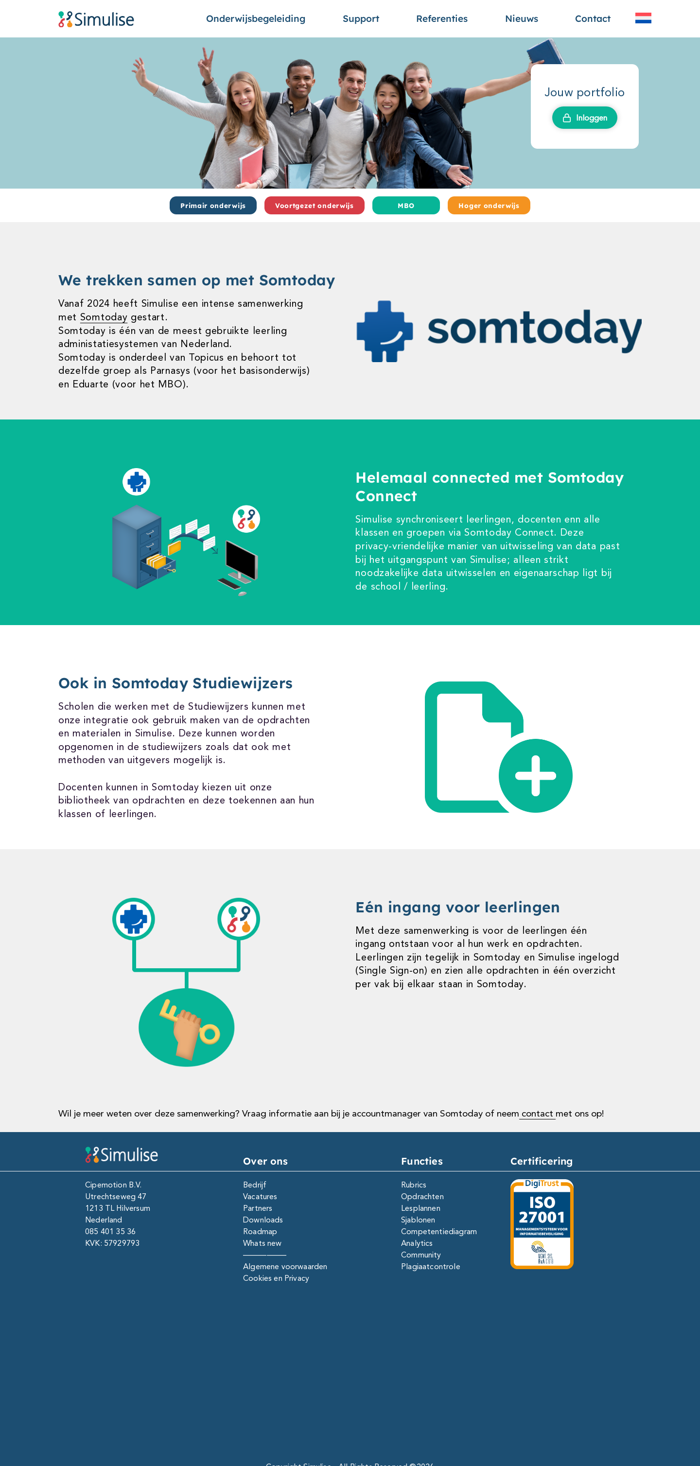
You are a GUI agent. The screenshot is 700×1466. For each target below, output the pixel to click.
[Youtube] (393, 1383)
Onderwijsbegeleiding (255, 18)
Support (361, 18)
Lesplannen (420, 1208)
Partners (257, 1208)
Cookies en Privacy (276, 1278)
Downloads (263, 1219)
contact (537, 1113)
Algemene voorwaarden (285, 1266)
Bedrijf (254, 1184)
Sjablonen (418, 1219)
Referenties (442, 18)
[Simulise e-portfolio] (96, 19)
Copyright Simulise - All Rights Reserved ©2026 (350, 1417)
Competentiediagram (439, 1231)
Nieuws (521, 18)
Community (421, 1254)
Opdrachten (422, 1196)
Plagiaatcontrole (430, 1266)
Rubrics (413, 1184)
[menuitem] (643, 18)
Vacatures (260, 1196)
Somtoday (104, 317)
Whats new (262, 1243)
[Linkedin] (307, 1383)
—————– (264, 1254)
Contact (593, 18)
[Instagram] (364, 1383)
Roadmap (260, 1231)
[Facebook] (335, 1383)
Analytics (417, 1243)
